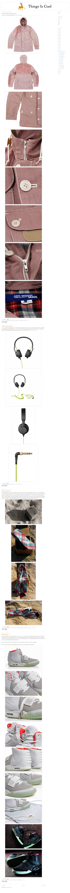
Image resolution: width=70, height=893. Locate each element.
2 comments (4, 319)
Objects (13, 484)
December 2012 (62, 51)
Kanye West (21, 636)
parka (25, 320)
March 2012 (62, 65)
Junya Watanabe (11, 320)
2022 (60, 35)
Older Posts (43, 885)
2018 (60, 41)
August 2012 (62, 57)
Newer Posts (3, 885)
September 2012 (62, 56)
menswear (16, 320)
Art (58, 19)
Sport (59, 23)
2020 (60, 38)
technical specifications (32, 330)
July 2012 (61, 59)
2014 (60, 47)
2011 (60, 70)
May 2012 (61, 62)
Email (59, 13)
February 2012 (62, 66)
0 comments (4, 483)
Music (59, 20)
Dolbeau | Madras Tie (6, 491)
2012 (60, 50)
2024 (60, 32)
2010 (60, 71)
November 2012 (62, 53)
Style (27, 320)
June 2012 (61, 60)
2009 (60, 73)
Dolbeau (37, 492)
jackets (6, 320)
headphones (9, 484)
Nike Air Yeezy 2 (5, 634)
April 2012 (61, 63)
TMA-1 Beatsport (19, 484)
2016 (60, 44)
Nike (17, 636)
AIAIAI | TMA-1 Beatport (7, 326)
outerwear (21, 320)
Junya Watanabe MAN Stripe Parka (9, 13)
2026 (60, 29)
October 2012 (62, 54)
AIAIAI (3, 327)
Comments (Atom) (8, 887)
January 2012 (62, 68)
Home (24, 885)
